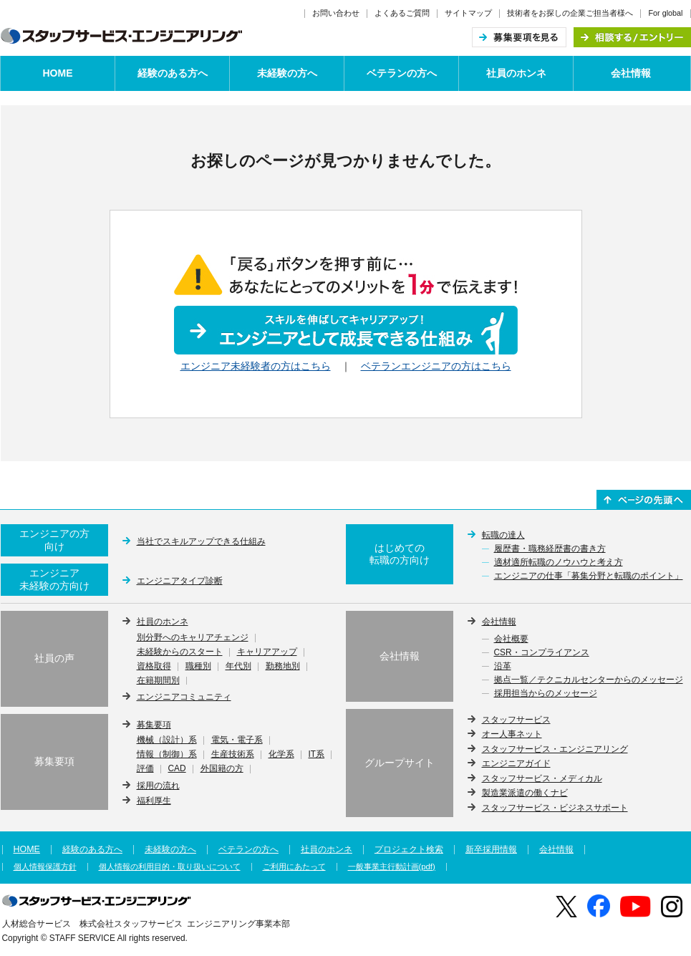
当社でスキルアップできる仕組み (201, 541)
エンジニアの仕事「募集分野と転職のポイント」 (588, 576)
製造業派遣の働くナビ (525, 793)
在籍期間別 (158, 681)
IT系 (317, 754)
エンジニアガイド (516, 763)
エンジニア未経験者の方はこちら (255, 366)
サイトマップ (468, 13)
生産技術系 (232, 754)
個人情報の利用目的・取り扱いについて (170, 867)
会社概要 (511, 639)
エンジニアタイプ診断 (180, 581)
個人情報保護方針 (45, 867)
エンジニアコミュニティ (184, 697)
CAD (177, 769)
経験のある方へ (172, 73)
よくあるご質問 (402, 13)
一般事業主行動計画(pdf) (391, 867)
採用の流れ (158, 786)
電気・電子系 (237, 740)
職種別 (198, 666)
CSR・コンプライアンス (541, 653)
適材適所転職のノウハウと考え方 (558, 563)
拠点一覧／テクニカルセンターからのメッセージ (588, 680)
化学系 (281, 754)
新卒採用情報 (491, 849)
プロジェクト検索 (409, 849)
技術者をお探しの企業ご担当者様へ (570, 13)
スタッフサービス (516, 720)
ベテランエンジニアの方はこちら (436, 366)
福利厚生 (154, 801)
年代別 (238, 666)
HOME (58, 73)
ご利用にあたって (294, 867)
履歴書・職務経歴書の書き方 (550, 549)
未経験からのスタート (180, 652)
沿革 (502, 666)
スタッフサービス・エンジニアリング (555, 749)
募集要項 (154, 725)
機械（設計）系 (167, 740)
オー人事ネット (512, 734)
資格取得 (154, 666)
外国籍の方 (221, 769)
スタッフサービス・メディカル (542, 778)
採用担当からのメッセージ (545, 694)
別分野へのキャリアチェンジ (192, 638)
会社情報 (631, 73)
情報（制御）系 (167, 754)
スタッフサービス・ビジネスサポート (555, 808)
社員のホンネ (516, 73)
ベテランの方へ (402, 73)
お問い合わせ (335, 13)
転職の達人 (503, 535)
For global (665, 13)
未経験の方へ (287, 73)
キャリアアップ (267, 652)
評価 (145, 769)
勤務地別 (283, 666)
